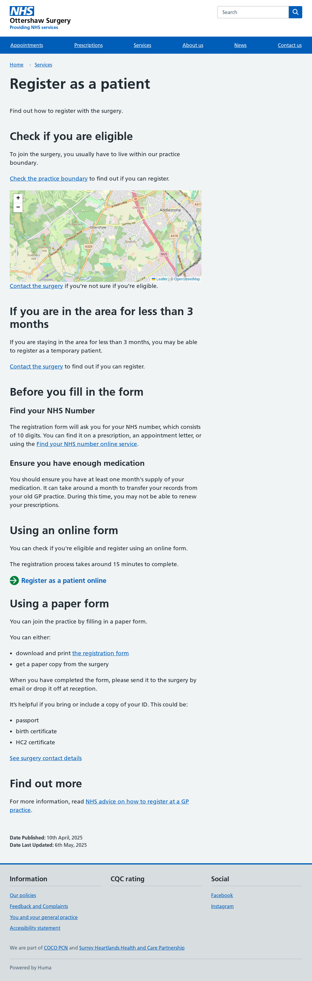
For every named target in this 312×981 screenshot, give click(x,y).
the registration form (100, 653)
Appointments (26, 45)
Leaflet (159, 279)
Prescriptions (88, 45)
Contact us (290, 45)
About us (193, 45)
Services (142, 45)
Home (16, 65)
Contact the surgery (36, 285)
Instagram (222, 906)
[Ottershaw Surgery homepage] (40, 18)
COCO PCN (56, 948)
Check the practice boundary (49, 178)
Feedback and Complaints (39, 906)
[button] (18, 198)
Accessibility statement (35, 928)
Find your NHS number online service (87, 443)
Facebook (222, 895)
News (240, 45)
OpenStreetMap (187, 279)
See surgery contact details (46, 758)
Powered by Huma (30, 968)
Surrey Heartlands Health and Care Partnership (132, 948)
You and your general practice (44, 917)
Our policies (23, 895)
